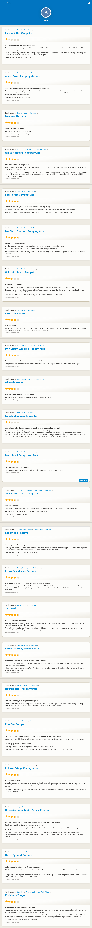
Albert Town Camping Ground (22, 76)
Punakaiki (30, 228)
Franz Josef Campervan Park (21, 455)
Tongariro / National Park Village (37, 892)
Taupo (31, 807)
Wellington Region (23, 568)
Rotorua (34, 645)
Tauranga (32, 605)
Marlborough (21, 765)
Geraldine (31, 191)
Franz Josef (31, 452)
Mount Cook (41, 149)
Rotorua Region (22, 645)
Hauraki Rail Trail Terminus (21, 688)
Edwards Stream (14, 382)
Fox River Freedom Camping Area (25, 231)
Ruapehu (20, 892)
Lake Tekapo (41, 379)
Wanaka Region (22, 73)
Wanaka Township (37, 73)
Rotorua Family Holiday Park (22, 648)
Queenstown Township (42, 490)
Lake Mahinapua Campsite (21, 416)
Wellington (37, 568)
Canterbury (21, 191)
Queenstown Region (24, 490)
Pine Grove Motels (16, 313)
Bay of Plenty (21, 605)
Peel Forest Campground (19, 194)
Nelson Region (22, 721)
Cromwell (33, 113)
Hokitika (30, 413)
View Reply (83, 480)
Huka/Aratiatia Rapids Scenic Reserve (27, 810)
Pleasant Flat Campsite (18, 33)
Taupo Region (22, 807)
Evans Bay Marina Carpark (20, 571)
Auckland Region (23, 685)
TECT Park (11, 608)
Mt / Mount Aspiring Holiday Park (25, 348)
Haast (29, 30)
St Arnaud (33, 721)
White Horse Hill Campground (22, 152)
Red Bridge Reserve (16, 532)
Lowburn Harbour (15, 116)
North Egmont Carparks (19, 855)
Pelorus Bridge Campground (22, 768)
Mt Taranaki (30, 852)
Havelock (32, 765)
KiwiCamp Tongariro (17, 895)
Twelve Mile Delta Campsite (21, 493)
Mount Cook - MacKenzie (26, 149)
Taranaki (20, 852)
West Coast (21, 30)
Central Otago (22, 113)
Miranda (35, 685)
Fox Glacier (31, 269)
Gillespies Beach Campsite (20, 272)
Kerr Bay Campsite (16, 724)
